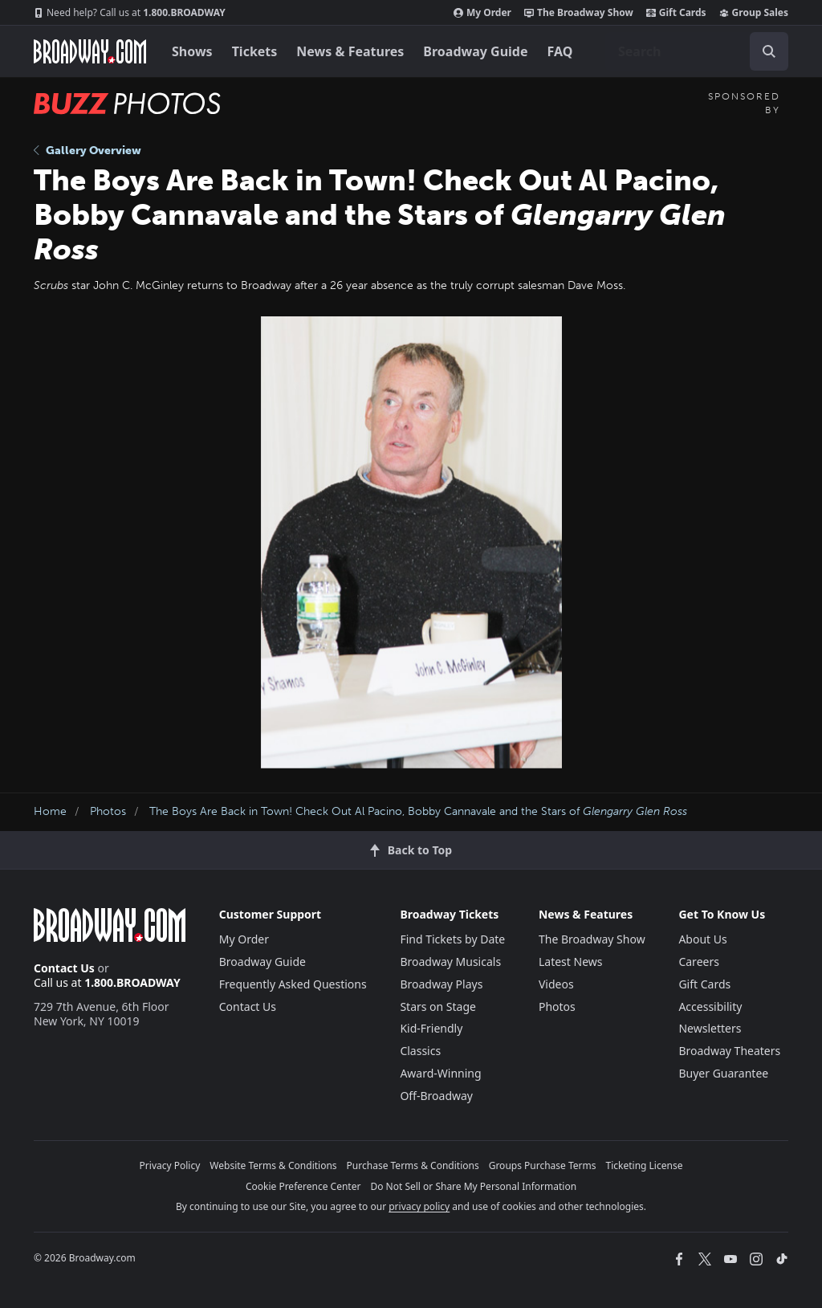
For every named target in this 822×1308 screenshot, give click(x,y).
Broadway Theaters (729, 1050)
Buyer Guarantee (723, 1073)
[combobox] (696, 51)
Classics (420, 1050)
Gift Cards (676, 12)
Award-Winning (440, 1073)
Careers (698, 961)
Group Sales (753, 12)
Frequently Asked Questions (293, 984)
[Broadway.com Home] (90, 51)
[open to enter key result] (769, 51)
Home (50, 811)
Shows (192, 51)
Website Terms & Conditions (273, 1165)
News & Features (350, 51)
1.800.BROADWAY (130, 12)
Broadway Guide (475, 51)
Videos (556, 984)
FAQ (560, 51)
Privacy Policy (170, 1165)
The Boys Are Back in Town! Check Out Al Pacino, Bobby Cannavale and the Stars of (418, 811)
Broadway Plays (441, 984)
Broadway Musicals (450, 961)
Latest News (571, 961)
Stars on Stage (438, 1006)
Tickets (255, 51)
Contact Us (64, 968)
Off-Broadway (436, 1095)
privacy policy (419, 1206)
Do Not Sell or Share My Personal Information (473, 1186)
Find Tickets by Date (452, 939)
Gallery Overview (87, 150)
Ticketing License (644, 1165)
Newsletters (709, 1028)
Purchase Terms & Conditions (413, 1165)
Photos (108, 811)
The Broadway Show (578, 12)
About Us (702, 939)
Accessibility (710, 1006)
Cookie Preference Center (303, 1186)
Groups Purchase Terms (542, 1165)
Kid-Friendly (431, 1028)
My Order (482, 12)
